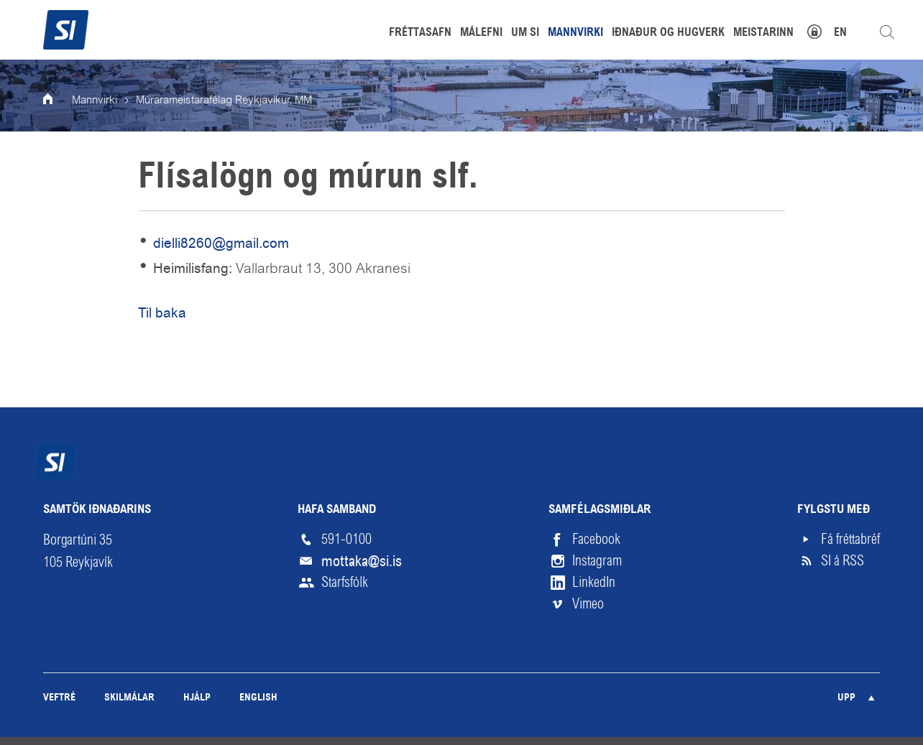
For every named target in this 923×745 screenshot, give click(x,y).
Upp (846, 698)
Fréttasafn (420, 33)
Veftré (59, 698)
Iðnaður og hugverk (668, 33)
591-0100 (346, 539)
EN (840, 33)
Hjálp (197, 698)
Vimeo (588, 604)
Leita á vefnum (887, 32)
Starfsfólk (344, 582)
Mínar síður (822, 30)
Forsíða (57, 100)
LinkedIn (593, 582)
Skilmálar (129, 698)
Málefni (481, 33)
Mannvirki (94, 100)
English (258, 698)
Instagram (597, 560)
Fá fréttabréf (850, 539)
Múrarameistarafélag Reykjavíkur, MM (224, 100)
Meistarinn (763, 33)
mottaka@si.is (361, 561)
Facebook (596, 539)
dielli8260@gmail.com (221, 243)
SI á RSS (842, 560)
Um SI (525, 33)
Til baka (162, 313)
